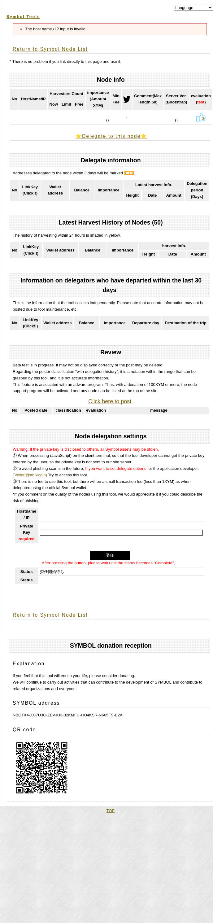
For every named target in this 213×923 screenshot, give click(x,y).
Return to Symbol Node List (50, 49)
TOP (110, 810)
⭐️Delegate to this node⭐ (111, 136)
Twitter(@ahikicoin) (30, 475)
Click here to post (109, 401)
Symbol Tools (23, 16)
